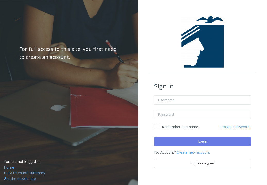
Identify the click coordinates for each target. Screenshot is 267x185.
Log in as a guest (203, 163)
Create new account (193, 152)
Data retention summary (24, 172)
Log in (202, 141)
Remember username (180, 126)
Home (9, 167)
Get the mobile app (20, 178)
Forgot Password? (236, 126)
